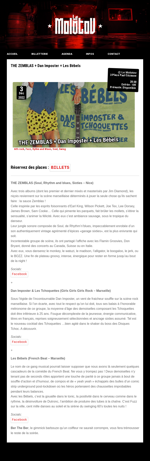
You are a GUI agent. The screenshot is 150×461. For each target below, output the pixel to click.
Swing (62, 148)
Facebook (19, 274)
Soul (55, 148)
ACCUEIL (12, 53)
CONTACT (114, 53)
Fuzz (28, 148)
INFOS (90, 53)
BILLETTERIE (39, 53)
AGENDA (67, 53)
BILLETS (60, 167)
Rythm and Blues (41, 148)
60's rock (19, 148)
